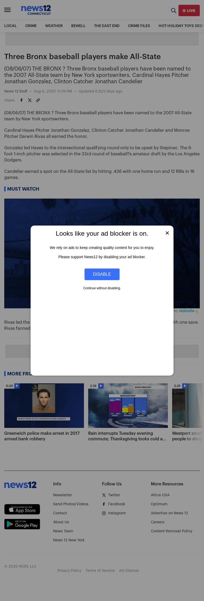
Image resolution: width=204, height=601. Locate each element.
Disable (102, 274)
